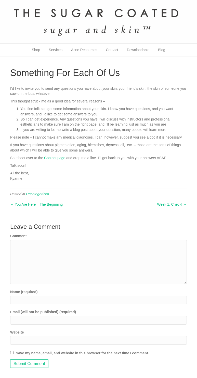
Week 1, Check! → (172, 204)
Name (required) (23, 292)
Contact (112, 50)
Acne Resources (84, 50)
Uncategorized (37, 194)
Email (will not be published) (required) (43, 312)
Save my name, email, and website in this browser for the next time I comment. (82, 353)
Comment (18, 236)
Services (55, 50)
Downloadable (138, 50)
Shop (36, 50)
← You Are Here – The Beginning (36, 204)
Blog (161, 50)
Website (17, 332)
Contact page (54, 158)
